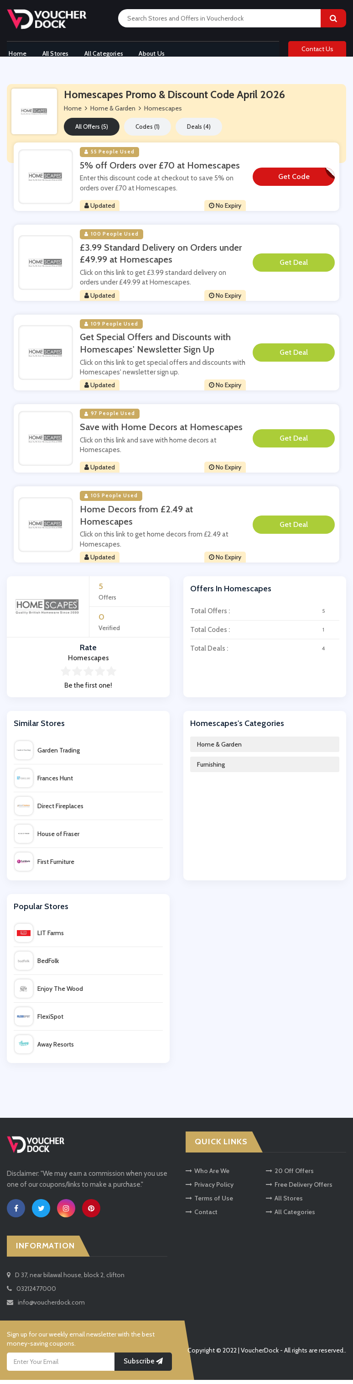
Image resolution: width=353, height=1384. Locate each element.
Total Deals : (264, 652)
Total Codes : (264, 633)
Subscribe (143, 1365)
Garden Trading (47, 754)
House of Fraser (47, 837)
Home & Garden (219, 748)
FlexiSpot (39, 1020)
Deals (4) (199, 130)
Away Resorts (44, 1048)
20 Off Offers (290, 1175)
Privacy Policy (210, 1188)
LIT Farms (39, 937)
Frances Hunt (44, 782)
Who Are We (207, 1175)
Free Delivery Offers (299, 1188)
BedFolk (37, 965)
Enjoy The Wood (49, 993)
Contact (202, 1216)
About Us (158, 51)
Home (16, 51)
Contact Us (317, 51)
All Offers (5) (91, 130)
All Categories (107, 51)
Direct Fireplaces (49, 809)
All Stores (56, 51)
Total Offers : (264, 614)
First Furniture (44, 865)
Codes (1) (147, 130)
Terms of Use (209, 1202)
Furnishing (211, 768)
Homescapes (163, 112)
